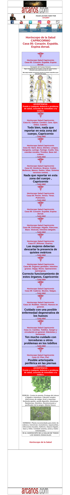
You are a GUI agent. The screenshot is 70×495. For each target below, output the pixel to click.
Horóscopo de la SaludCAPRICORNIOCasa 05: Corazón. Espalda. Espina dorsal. (40, 42)
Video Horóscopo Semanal (44, 29)
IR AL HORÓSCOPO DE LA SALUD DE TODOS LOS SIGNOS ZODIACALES (41, 434)
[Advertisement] (13, 47)
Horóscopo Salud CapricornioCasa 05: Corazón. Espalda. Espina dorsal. (40, 62)
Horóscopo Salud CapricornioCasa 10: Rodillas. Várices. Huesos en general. (40, 304)
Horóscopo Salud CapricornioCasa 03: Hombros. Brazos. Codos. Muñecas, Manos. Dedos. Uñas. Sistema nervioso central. (40, 169)
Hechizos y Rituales (55, 30)
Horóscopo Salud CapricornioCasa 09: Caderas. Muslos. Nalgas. (40, 290)
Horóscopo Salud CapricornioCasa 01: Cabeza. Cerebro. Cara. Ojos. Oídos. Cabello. (40, 122)
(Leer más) (41, 136)
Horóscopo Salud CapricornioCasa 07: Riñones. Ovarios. (40, 242)
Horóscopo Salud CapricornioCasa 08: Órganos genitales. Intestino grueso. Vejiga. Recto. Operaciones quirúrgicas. (41, 267)
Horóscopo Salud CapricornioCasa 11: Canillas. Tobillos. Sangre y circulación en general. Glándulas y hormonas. (40, 331)
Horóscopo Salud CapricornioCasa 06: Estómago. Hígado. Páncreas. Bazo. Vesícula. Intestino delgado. (40, 227)
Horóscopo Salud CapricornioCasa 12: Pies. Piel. (40, 356)
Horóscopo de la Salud (40, 442)
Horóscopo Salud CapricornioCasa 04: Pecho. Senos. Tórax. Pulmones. (40, 195)
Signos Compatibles (23, 30)
